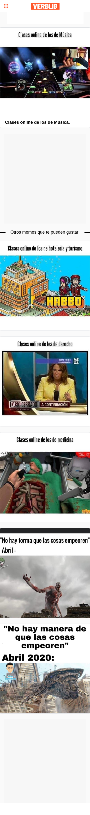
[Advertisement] (45, 18)
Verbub (45, 6)
